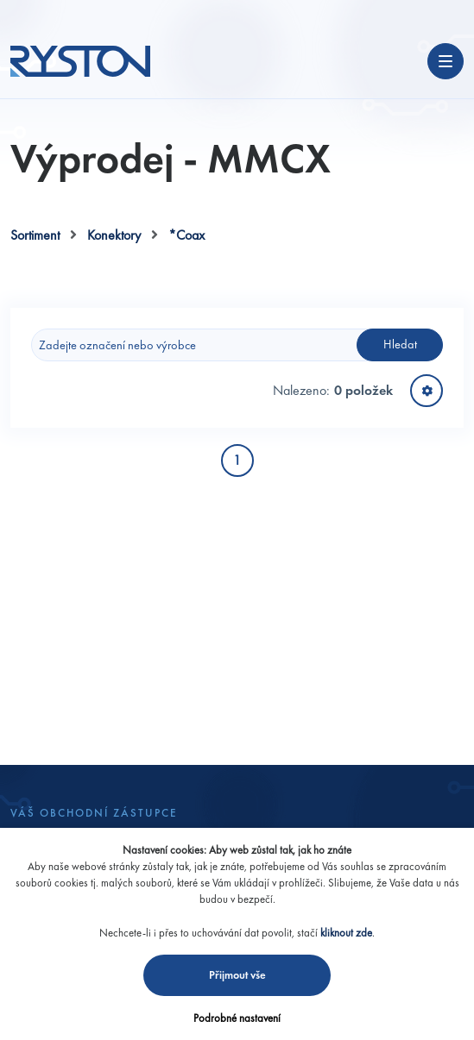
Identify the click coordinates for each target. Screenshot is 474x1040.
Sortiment (35, 235)
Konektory (114, 235)
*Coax (186, 235)
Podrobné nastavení (237, 1018)
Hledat (400, 344)
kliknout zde (346, 932)
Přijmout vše (237, 975)
